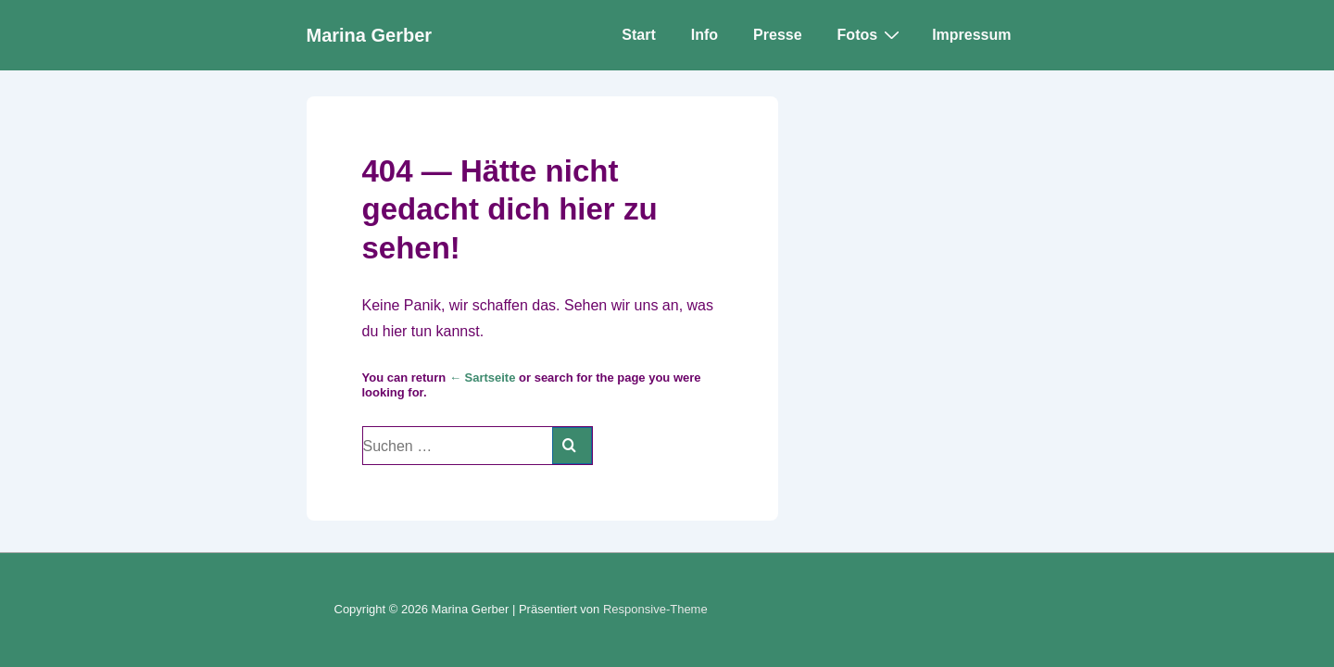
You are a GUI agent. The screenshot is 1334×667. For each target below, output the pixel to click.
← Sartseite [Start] (482, 377)
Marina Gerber (370, 35)
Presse (777, 35)
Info (704, 35)
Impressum (971, 35)
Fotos (871, 34)
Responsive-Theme (655, 609)
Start (638, 35)
